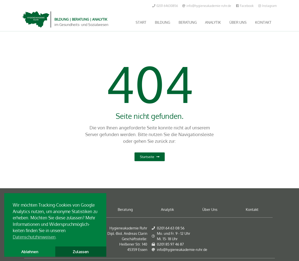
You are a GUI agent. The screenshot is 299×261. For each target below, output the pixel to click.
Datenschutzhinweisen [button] (34, 237)
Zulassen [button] (81, 251)
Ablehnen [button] (29, 251)
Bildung (162, 22)
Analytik (213, 22)
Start (141, 22)
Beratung (188, 22)
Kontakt (263, 22)
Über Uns (238, 22)
